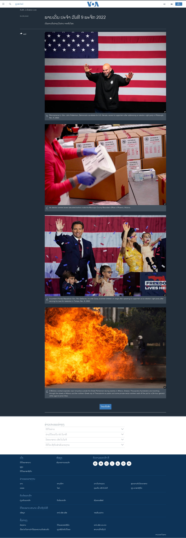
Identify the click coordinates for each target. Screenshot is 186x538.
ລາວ (21, 483)
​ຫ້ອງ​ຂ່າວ (23, 525)
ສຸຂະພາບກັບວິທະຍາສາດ (139, 483)
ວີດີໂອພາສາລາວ (25, 462)
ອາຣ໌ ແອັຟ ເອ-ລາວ (100, 525)
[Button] (23, 34)
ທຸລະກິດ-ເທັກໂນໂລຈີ (101, 488)
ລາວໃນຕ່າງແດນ (99, 483)
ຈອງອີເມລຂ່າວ (99, 513)
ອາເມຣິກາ (60, 483)
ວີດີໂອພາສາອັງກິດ (26, 471)
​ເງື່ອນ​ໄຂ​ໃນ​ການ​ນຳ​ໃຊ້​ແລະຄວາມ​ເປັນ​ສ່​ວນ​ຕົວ (34, 529)
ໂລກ (58, 488)
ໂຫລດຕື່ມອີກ (105, 406)
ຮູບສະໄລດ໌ (19, 4)
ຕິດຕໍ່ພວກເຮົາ (61, 500)
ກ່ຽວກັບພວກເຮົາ (25, 500)
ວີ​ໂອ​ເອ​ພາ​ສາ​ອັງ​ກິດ (63, 525)
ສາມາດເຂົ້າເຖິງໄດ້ (100, 529)
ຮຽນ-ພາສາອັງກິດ (136, 488)
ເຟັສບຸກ (22, 513)
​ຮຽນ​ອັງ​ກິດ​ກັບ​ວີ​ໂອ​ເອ (63, 529)
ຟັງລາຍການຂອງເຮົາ (63, 462)
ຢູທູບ (21, 467)
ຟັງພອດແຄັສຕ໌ (98, 500)
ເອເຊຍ (22, 488)
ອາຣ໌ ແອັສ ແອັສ (62, 513)
